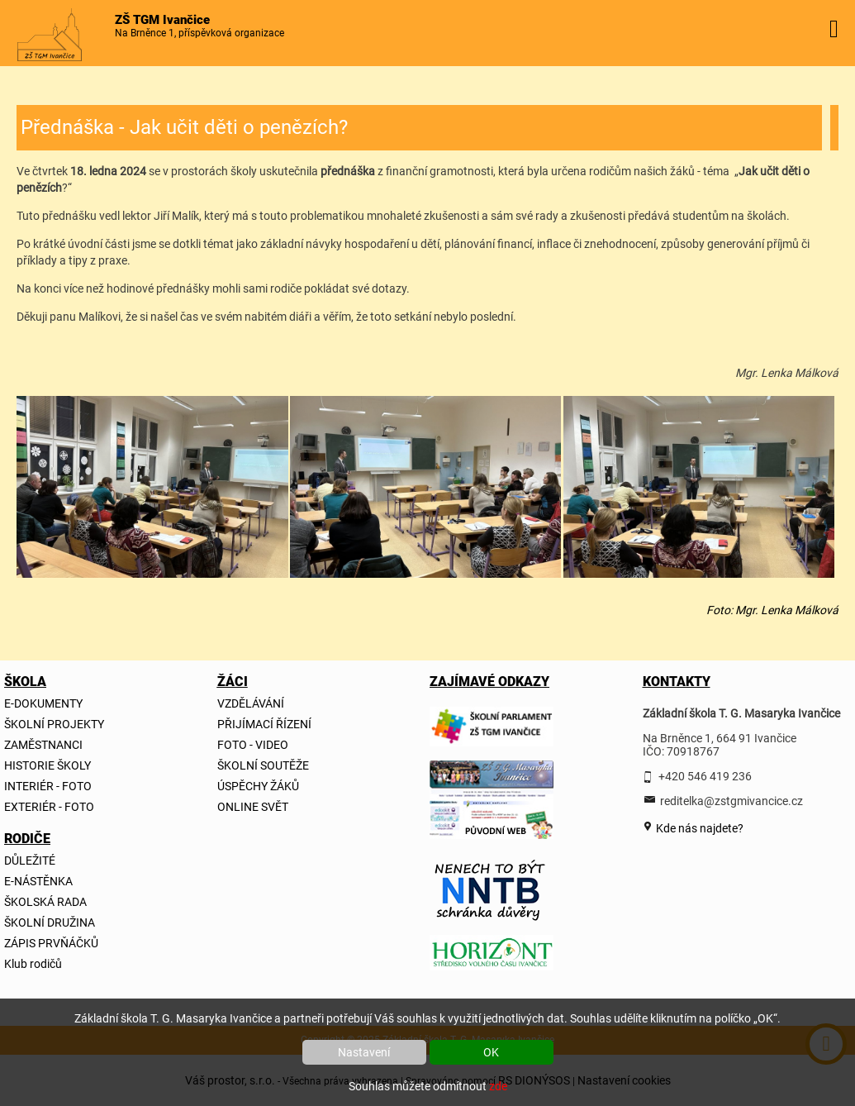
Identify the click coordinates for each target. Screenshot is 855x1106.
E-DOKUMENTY (43, 703)
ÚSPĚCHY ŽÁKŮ (258, 786)
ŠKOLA (25, 681)
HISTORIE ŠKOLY (47, 765)
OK (491, 1052)
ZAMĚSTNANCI (43, 744)
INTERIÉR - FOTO (48, 786)
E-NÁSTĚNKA (38, 881)
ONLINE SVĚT (252, 806)
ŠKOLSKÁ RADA (45, 901)
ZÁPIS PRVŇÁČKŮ (51, 943)
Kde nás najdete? (698, 828)
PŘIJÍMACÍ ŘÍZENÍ (264, 724)
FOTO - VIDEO (252, 744)
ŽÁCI (232, 681)
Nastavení (364, 1052)
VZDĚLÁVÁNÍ (250, 703)
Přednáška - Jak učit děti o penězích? (184, 127)
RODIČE (27, 838)
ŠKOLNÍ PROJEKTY (54, 724)
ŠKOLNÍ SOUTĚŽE (263, 765)
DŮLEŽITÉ (29, 860)
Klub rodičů (33, 963)
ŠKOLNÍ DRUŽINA (49, 922)
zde (498, 1086)
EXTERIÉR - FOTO (49, 806)
